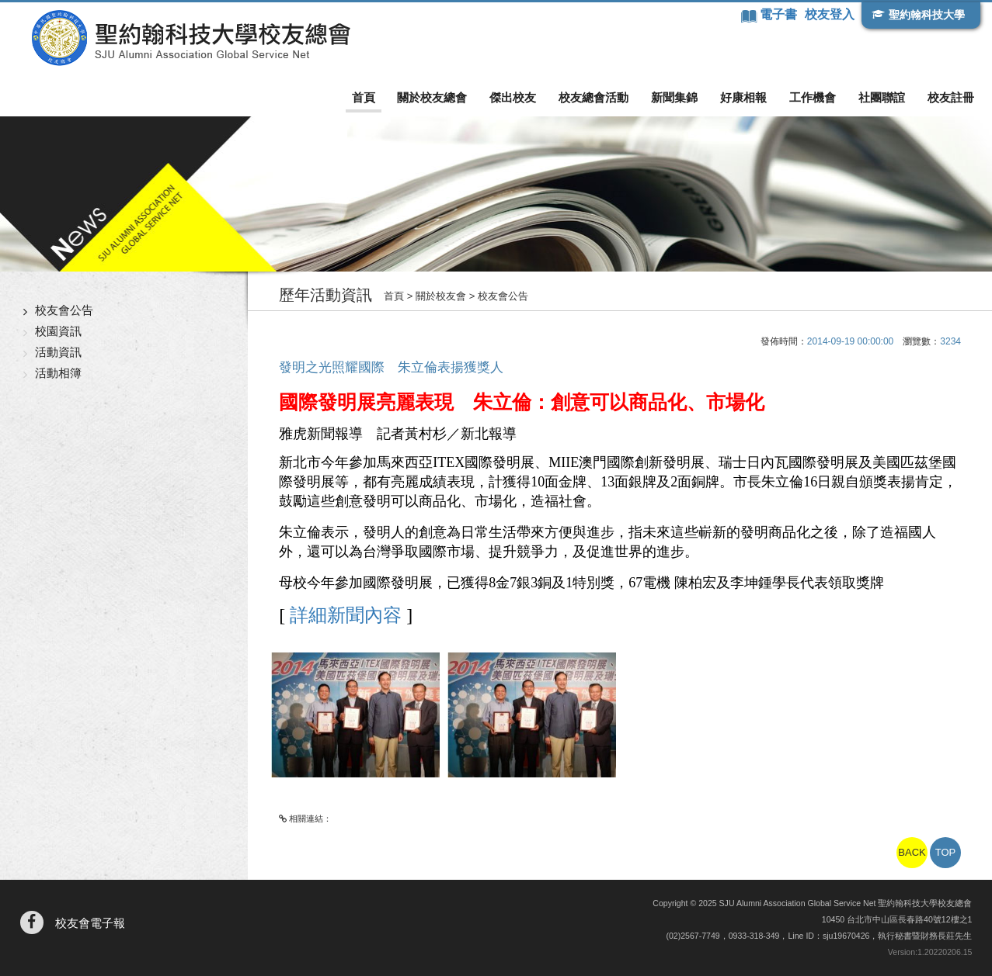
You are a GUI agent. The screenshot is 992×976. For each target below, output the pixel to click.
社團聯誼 (881, 97)
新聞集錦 (674, 97)
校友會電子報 (90, 923)
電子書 (780, 14)
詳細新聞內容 (343, 615)
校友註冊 (951, 97)
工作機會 (812, 97)
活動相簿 (58, 372)
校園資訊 (58, 330)
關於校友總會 (432, 97)
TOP (945, 852)
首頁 (363, 97)
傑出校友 (512, 97)
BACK (911, 852)
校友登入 (830, 14)
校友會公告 (64, 310)
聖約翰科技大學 (927, 14)
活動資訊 (58, 351)
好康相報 (743, 97)
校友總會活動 (593, 97)
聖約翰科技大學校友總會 (190, 38)
